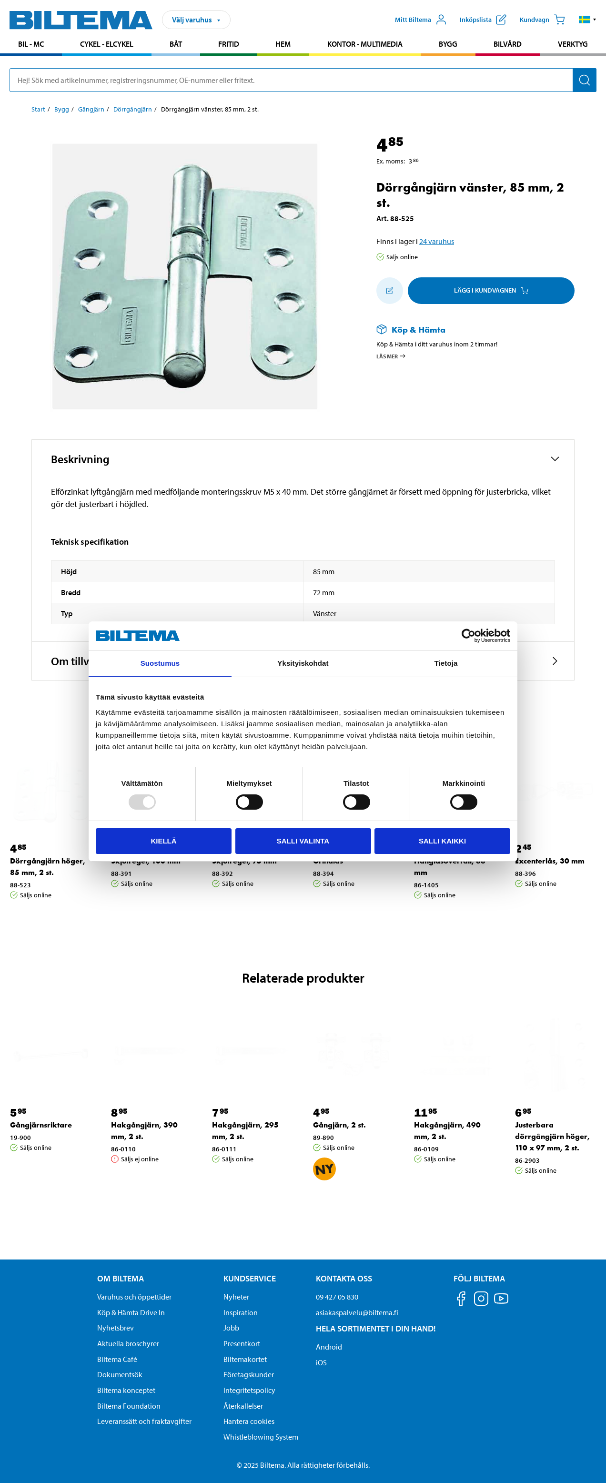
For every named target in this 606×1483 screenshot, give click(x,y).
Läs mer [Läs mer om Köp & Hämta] (391, 356)
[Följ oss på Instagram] (481, 1300)
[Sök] (584, 80)
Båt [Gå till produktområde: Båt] (176, 44)
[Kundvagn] (542, 19)
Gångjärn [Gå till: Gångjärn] (91, 109)
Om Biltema (120, 1278)
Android (329, 1346)
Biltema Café (117, 1359)
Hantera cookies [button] (248, 1421)
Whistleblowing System (260, 1437)
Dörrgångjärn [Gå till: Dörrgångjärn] (132, 109)
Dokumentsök (119, 1374)
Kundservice (249, 1278)
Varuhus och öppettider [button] (134, 1296)
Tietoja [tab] (446, 663)
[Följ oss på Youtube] (501, 1303)
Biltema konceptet (126, 1390)
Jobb (231, 1327)
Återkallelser (243, 1406)
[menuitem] (31, 45)
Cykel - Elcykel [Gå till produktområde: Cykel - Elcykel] (106, 44)
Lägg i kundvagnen (491, 290)
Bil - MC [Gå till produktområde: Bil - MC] (31, 44)
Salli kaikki (442, 841)
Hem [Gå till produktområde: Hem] (283, 44)
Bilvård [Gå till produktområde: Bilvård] (508, 44)
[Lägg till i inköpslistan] (389, 290)
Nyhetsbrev (115, 1327)
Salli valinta (303, 841)
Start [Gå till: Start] (38, 109)
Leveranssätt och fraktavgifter (144, 1421)
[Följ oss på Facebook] (461, 1300)
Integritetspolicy (249, 1390)
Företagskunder (248, 1374)
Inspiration (240, 1312)
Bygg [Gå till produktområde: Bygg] (448, 44)
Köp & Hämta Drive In (131, 1312)
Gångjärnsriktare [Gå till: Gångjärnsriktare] (41, 1125)
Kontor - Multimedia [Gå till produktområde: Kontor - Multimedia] (365, 44)
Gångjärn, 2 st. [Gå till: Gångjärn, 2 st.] (339, 1125)
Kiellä (163, 841)
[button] (587, 19)
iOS (321, 1362)
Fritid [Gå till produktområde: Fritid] (228, 44)
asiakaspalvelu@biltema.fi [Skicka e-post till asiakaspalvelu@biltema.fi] (357, 1312)
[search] (303, 80)
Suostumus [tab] (160, 663)
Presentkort (241, 1343)
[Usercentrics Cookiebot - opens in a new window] (468, 636)
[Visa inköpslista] (483, 19)
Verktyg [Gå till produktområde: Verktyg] (573, 44)
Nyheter (236, 1296)
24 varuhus (436, 241)
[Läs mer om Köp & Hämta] (466, 329)
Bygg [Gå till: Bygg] (61, 109)
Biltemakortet (245, 1359)
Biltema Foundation (129, 1406)
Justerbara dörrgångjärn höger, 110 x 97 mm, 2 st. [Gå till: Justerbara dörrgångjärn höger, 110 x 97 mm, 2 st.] (552, 1136)
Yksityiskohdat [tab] (302, 663)
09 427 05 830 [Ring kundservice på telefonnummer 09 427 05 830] (337, 1296)
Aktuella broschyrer (128, 1343)
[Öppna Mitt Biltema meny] (421, 19)
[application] (587, 1461)
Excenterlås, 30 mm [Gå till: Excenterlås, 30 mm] (550, 861)
